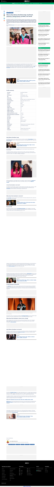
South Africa (17, 3)
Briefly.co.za (8, 401)
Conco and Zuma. (15, 412)
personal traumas (25, 315)
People (31, 3)
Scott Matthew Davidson (21, 208)
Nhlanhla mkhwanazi (12, 444)
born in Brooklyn (9, 140)
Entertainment (27, 3)
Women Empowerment (36, 3)
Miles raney (22, 444)
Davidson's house (13, 392)
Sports (41, 3)
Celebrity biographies (18, 11)
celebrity (9, 286)
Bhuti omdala (18, 444)
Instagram (18, 149)
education (33, 180)
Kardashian (8, 188)
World (23, 3)
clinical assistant (13, 322)
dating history (29, 273)
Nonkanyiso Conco (9, 402)
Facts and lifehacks (11, 11)
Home (13, 3)
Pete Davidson (30, 139)
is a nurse (9, 197)
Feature (39, 85)
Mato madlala (27, 444)
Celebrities (40, 45)
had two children (12, 266)
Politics (21, 3)
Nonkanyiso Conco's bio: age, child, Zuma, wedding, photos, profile (22, 399)
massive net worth (21, 332)
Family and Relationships (41, 32)
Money (39, 80)
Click (13, 25)
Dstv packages (32, 444)
